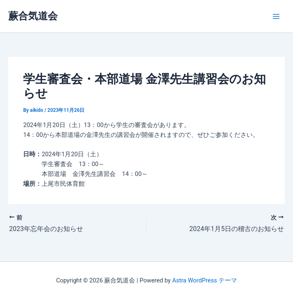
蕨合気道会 (33, 16)
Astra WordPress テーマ (204, 280)
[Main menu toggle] (276, 16)
